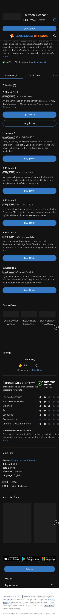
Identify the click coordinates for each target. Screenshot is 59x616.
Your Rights (49, 574)
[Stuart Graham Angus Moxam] (47, 296)
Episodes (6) (11, 44)
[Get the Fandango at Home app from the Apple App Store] (11, 528)
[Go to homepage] (29, 5)
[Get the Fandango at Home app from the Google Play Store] (30, 528)
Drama (14, 429)
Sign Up (29, 538)
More (5, 25)
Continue (29, 611)
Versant (26, 565)
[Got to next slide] (56, 296)
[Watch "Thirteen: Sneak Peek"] (29, 83)
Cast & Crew (34, 44)
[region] (29, 586)
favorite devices (38, 31)
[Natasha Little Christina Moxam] (29, 296)
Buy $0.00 (29, 92)
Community (22, 339)
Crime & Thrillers (28, 429)
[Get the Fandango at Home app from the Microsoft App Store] (48, 528)
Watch (8, 547)
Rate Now (37, 339)
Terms (9, 568)
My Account (11, 554)
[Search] (55, 5)
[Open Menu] (4, 4)
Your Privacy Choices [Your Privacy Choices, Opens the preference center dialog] (29, 603)
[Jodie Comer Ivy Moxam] (11, 296)
